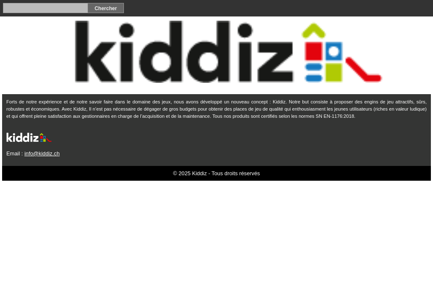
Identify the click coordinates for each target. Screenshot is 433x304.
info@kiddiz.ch (42, 153)
